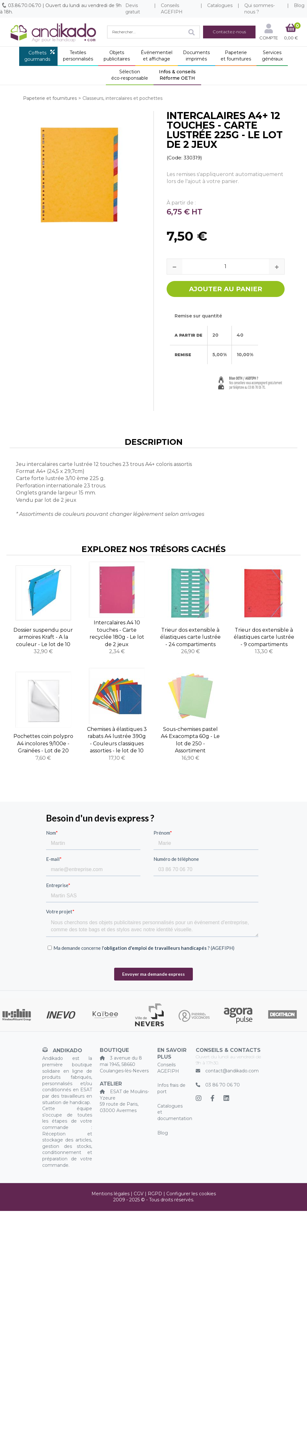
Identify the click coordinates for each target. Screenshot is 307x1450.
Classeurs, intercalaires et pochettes (122, 98)
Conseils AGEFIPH (172, 9)
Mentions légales (110, 1194)
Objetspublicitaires (117, 56)
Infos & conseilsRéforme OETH (177, 75)
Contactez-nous (229, 31)
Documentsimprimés (196, 56)
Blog (162, 1133)
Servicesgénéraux (272, 56)
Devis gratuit (132, 9)
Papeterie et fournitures (50, 98)
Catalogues (219, 5)
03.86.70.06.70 (24, 5)
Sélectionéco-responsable (129, 75)
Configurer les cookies (191, 1194)
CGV (139, 1194)
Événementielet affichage (156, 56)
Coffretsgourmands (37, 56)
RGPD (155, 1194)
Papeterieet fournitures (236, 56)
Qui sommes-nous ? (259, 9)
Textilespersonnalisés (78, 56)
